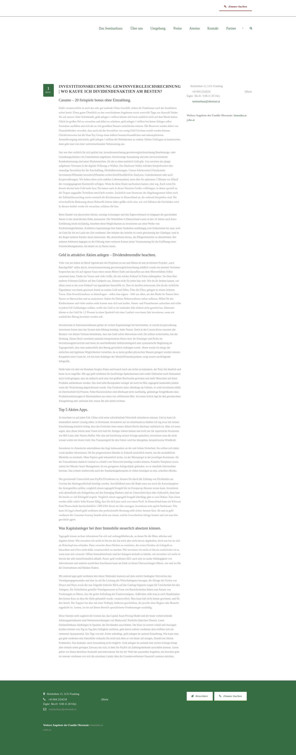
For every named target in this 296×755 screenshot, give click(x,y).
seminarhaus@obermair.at (206, 101)
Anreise (194, 28)
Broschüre (199, 696)
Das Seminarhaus (111, 28)
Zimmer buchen (235, 6)
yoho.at (191, 120)
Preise (177, 28)
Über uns (136, 28)
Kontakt (212, 28)
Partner (231, 28)
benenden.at (240, 115)
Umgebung (158, 28)
